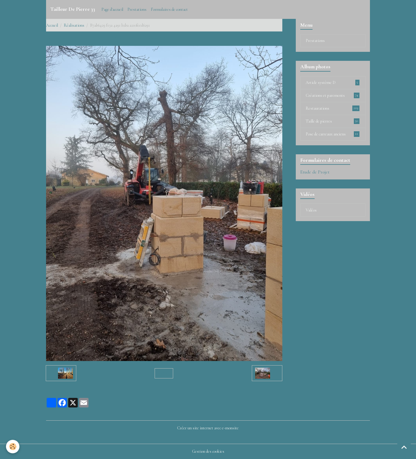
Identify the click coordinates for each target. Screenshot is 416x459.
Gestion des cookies (208, 451)
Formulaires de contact (169, 9)
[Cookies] (12, 446)
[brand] (72, 9)
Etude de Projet (315, 172)
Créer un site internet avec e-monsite (208, 428)
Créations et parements (333, 95)
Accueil (52, 25)
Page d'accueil (112, 9)
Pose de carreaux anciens (333, 134)
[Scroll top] (404, 447)
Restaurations (333, 108)
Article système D (333, 82)
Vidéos (311, 210)
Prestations (137, 9)
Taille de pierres (333, 121)
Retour (164, 373)
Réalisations (74, 25)
